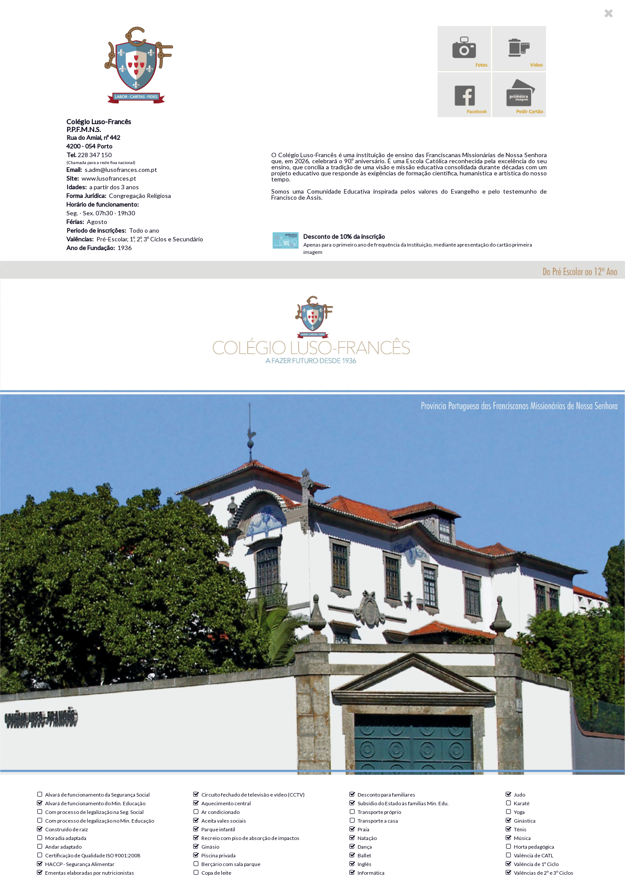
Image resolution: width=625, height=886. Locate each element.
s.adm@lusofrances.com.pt (121, 169)
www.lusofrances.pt (109, 178)
